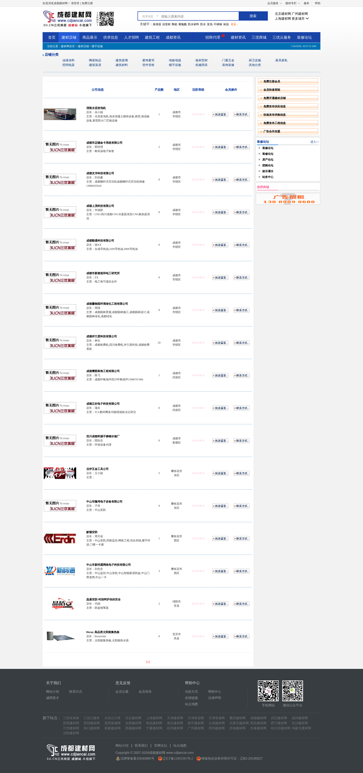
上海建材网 (283, 18)
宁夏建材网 (154, 728)
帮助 (317, 3)
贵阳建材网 (92, 723)
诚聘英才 (52, 698)
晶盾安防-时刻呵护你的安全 (103, 599)
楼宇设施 (175, 65)
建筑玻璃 (122, 60)
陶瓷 (174, 24)
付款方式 (191, 691)
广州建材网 (300, 14)
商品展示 (89, 37)
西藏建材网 (133, 728)
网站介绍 (52, 691)
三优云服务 (281, 37)
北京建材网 (283, 14)
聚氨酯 (182, 24)
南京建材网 (175, 723)
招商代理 (215, 36)
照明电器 (69, 65)
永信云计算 (112, 718)
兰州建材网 (71, 728)
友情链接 (191, 698)
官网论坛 (160, 745)
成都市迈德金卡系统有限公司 (104, 142)
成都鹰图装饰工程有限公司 (103, 371)
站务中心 (267, 177)
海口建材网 (92, 728)
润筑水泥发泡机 (96, 108)
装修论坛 (304, 37)
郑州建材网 (217, 728)
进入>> (314, 141)
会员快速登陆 (271, 89)
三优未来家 (71, 718)
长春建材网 (258, 728)
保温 (226, 24)
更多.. (234, 24)
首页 (52, 37)
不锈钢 (218, 24)
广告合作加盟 (271, 131)
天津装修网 (217, 718)
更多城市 (300, 18)
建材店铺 (69, 37)
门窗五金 (228, 60)
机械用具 (202, 65)
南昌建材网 (154, 723)
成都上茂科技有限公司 (100, 206)
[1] (148, 662)
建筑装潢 (95, 65)
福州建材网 (300, 718)
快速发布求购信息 (274, 114)
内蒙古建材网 (301, 728)
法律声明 (214, 698)
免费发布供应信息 (274, 106)
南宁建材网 (196, 723)
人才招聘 (131, 37)
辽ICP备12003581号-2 (178, 758)
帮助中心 (214, 691)
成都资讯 (173, 37)
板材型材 (202, 60)
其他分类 (255, 65)
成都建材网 (258, 718)
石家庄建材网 (239, 723)
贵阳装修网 (112, 723)
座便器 (157, 24)
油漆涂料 (69, 60)
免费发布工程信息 (274, 123)
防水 (203, 24)
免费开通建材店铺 (274, 98)
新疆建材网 (112, 728)
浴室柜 (166, 24)
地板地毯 (175, 60)
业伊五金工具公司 (97, 469)
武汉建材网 (279, 718)
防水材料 (193, 24)
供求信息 (110, 37)
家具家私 (281, 60)
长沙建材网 (300, 723)
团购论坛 (267, 165)
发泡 (210, 24)
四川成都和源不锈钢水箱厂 (103, 436)
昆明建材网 (71, 723)
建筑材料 (122, 65)
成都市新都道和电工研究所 (103, 273)
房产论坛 (267, 159)
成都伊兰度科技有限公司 (101, 336)
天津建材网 (175, 718)
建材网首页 (68, 46)
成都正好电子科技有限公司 (103, 403)
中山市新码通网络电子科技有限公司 (108, 564)
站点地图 (191, 704)
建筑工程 (152, 37)
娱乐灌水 (267, 171)
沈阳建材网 (71, 733)
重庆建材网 (237, 718)
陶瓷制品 (95, 60)
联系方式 (75, 691)
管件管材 (148, 65)
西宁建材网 (279, 723)
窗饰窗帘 (148, 60)
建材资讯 (238, 37)
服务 (306, 3)
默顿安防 (91, 532)
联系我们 (141, 745)
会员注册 (122, 691)
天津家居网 (196, 718)
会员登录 (145, 691)
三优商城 (259, 37)
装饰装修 (228, 65)
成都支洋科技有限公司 (100, 173)
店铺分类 (52, 54)
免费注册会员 (271, 81)
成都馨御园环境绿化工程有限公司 (107, 303)
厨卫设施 (255, 60)
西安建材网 (258, 723)
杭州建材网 (175, 728)
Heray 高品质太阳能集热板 (102, 632)
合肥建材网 (133, 723)
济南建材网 (237, 728)
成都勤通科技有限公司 (100, 240)
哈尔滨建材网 (280, 728)
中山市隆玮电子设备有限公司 (104, 501)
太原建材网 (217, 723)
